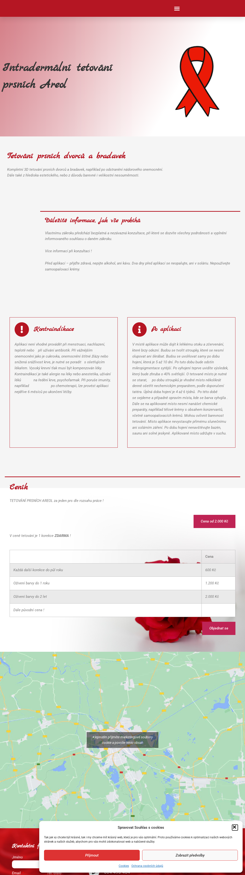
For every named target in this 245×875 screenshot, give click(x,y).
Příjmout (92, 855)
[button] (235, 827)
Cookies (124, 866)
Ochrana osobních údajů (147, 866)
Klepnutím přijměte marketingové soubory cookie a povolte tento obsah (123, 740)
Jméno (18, 857)
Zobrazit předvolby (190, 855)
